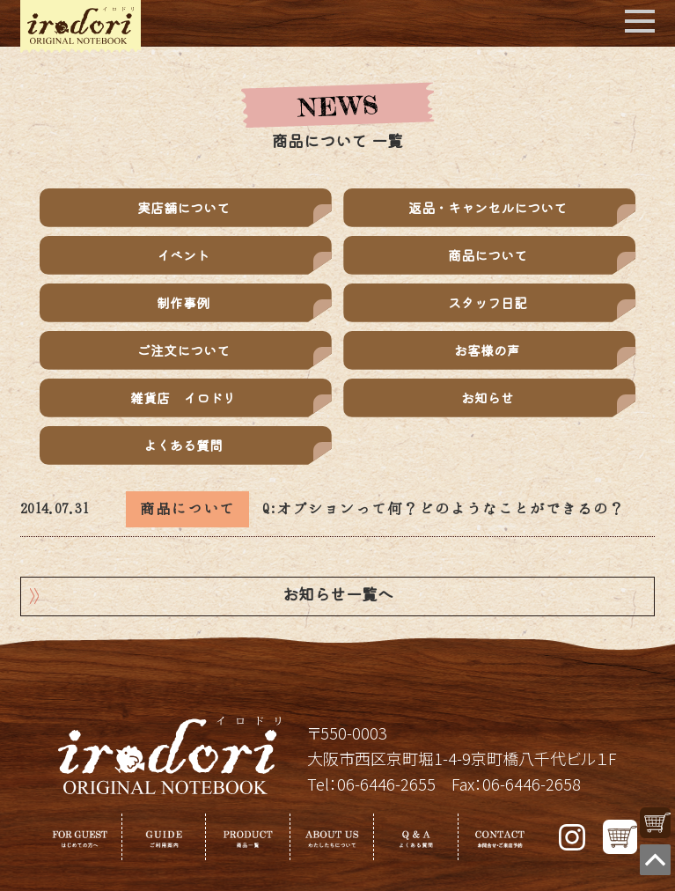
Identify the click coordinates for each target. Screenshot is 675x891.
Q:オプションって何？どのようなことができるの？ (443, 509)
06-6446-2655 (386, 783)
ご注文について (183, 350)
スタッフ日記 (487, 302)
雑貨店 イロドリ (183, 397)
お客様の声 (487, 350)
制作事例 (183, 302)
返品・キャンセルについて (487, 207)
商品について (487, 255)
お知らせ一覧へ (337, 596)
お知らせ (487, 397)
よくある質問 (183, 445)
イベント (183, 255)
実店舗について (183, 207)
